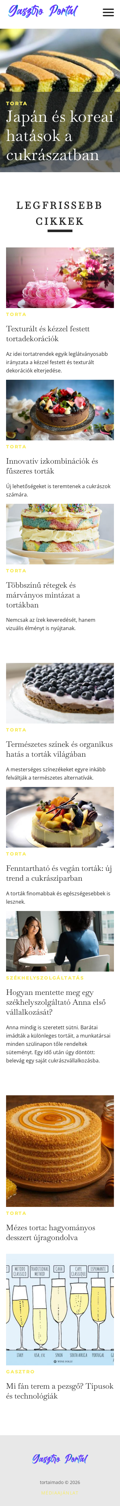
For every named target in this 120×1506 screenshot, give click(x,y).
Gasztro (20, 1372)
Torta (16, 103)
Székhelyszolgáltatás (45, 978)
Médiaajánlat (60, 1493)
